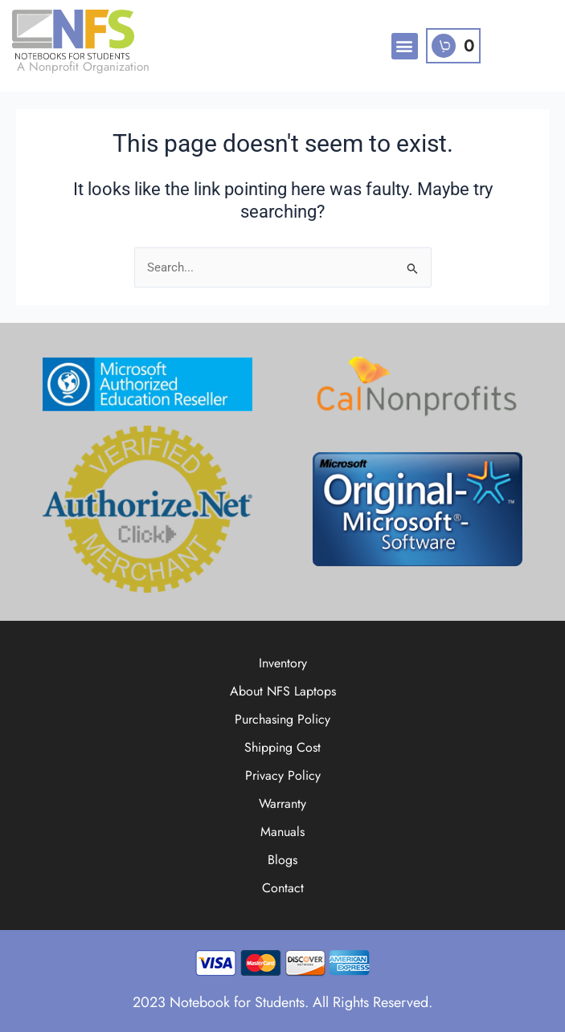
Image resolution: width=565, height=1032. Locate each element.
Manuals (282, 831)
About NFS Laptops (283, 691)
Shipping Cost (282, 747)
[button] (404, 46)
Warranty (282, 803)
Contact (283, 888)
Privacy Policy (283, 775)
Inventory (283, 663)
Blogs (282, 859)
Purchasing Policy (282, 719)
